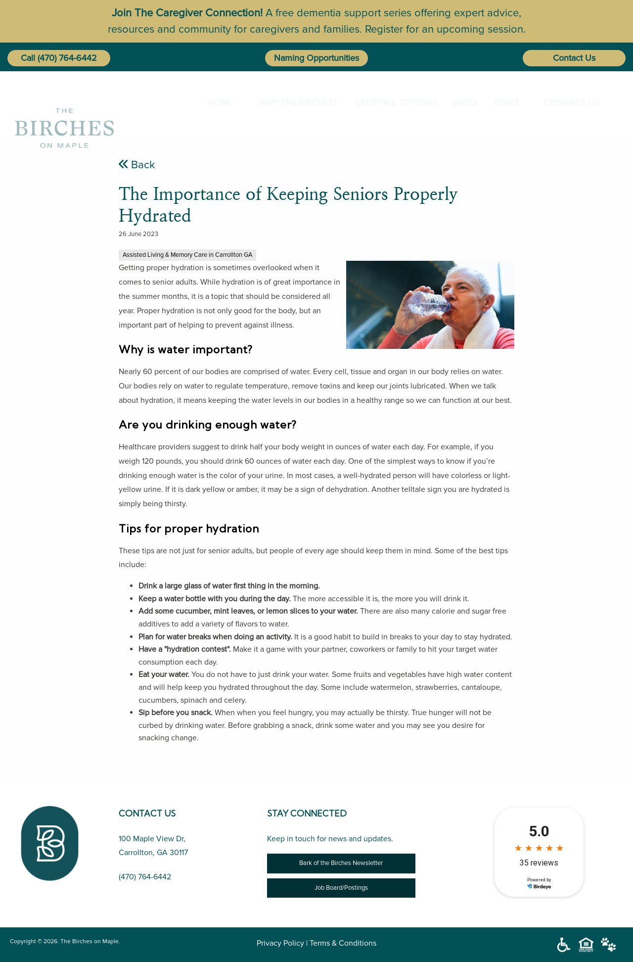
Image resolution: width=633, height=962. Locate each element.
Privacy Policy (280, 943)
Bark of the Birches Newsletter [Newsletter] (341, 863)
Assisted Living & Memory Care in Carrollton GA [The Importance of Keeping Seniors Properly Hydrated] (187, 255)
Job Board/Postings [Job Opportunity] (341, 888)
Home (217, 102)
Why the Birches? (289, 102)
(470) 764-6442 (67, 57)
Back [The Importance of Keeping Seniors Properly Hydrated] (137, 165)
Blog (461, 102)
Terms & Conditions (343, 943)
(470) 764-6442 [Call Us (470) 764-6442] (145, 877)
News (503, 102)
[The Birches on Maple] (64, 102)
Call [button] (28, 57)
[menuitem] (219, 102)
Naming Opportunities (316, 57)
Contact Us (574, 57)
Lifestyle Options (387, 102)
